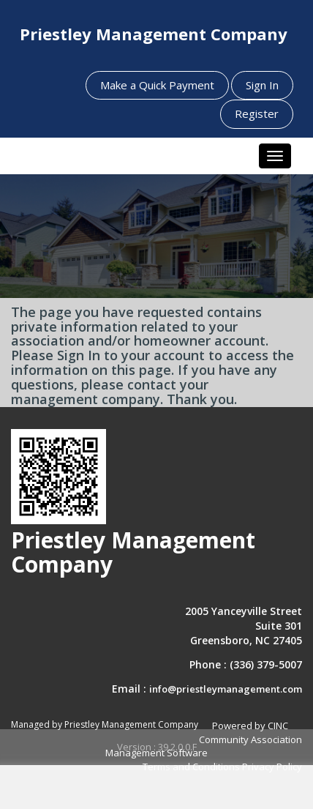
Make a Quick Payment (157, 85)
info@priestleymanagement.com (225, 689)
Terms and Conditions (191, 766)
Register (257, 113)
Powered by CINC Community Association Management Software (203, 739)
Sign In (262, 85)
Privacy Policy (272, 766)
